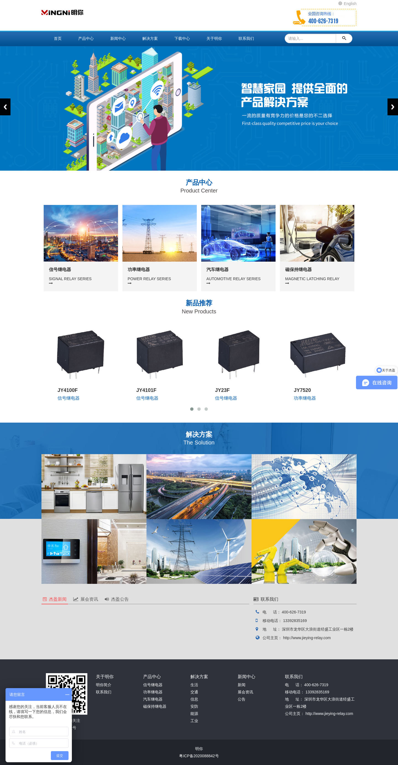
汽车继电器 (153, 699)
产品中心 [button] (86, 38)
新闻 (241, 685)
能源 (194, 713)
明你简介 (103, 685)
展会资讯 (85, 599)
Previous (5, 106)
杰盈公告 (117, 599)
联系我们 (103, 692)
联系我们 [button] (246, 38)
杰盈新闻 (55, 599)
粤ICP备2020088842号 (199, 756)
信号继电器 (153, 685)
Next (392, 106)
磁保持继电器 (154, 706)
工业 (194, 721)
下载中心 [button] (182, 38)
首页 (58, 38)
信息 (194, 699)
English (347, 3)
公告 (241, 699)
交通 (194, 692)
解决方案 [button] (150, 38)
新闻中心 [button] (118, 38)
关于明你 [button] (214, 38)
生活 (194, 685)
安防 (194, 706)
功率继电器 (153, 692)
